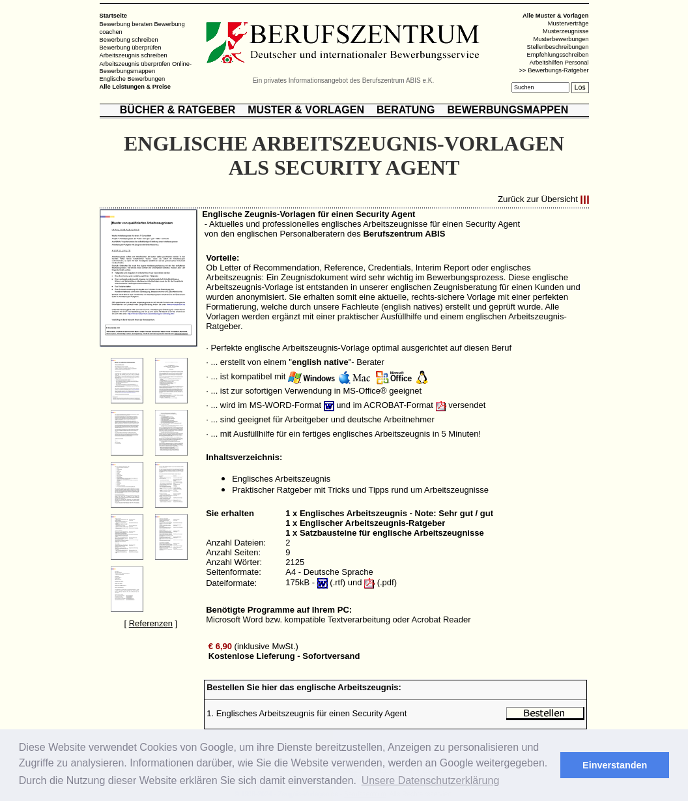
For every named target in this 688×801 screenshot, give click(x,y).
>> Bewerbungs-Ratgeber (554, 70)
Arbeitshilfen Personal (559, 62)
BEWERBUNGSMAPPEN (507, 109)
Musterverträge (568, 23)
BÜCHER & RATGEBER (177, 109)
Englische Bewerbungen (132, 79)
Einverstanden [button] (614, 765)
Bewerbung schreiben (129, 39)
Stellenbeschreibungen (558, 47)
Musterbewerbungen (560, 39)
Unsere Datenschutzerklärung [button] (431, 780)
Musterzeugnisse (566, 31)
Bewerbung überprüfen (131, 47)
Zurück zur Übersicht (538, 200)
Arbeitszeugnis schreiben (133, 55)
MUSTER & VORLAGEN (306, 109)
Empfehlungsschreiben (558, 54)
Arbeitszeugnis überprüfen (135, 63)
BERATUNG (406, 109)
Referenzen (151, 623)
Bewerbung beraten (126, 24)
